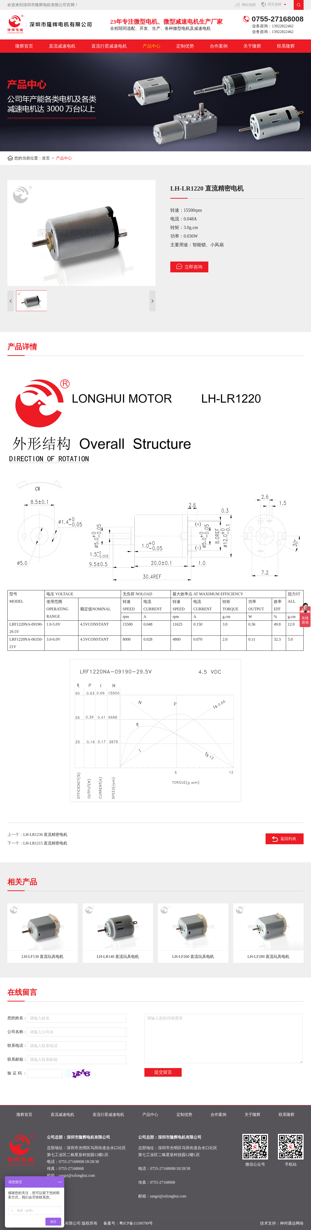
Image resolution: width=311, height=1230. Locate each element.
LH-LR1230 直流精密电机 (45, 834)
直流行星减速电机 (109, 46)
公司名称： (17, 1032)
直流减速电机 (62, 46)
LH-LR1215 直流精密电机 (45, 843)
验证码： (17, 1073)
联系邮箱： (17, 1059)
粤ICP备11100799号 (136, 1223)
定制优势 (185, 46)
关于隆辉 (252, 46)
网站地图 (249, 5)
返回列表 (288, 839)
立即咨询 (189, 266)
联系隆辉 (286, 46)
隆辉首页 (24, 46)
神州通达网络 (292, 1223)
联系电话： (17, 1045)
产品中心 (151, 46)
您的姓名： (17, 1018)
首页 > (49, 158)
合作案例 (219, 46)
